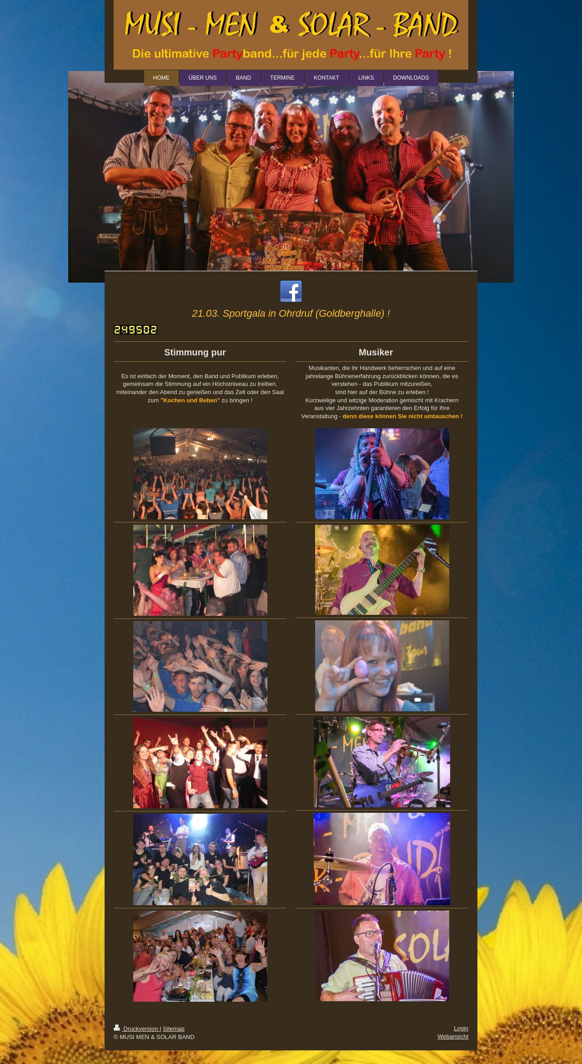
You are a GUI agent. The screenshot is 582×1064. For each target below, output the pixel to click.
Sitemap (174, 1028)
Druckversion (137, 1028)
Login (461, 1028)
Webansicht (452, 1036)
